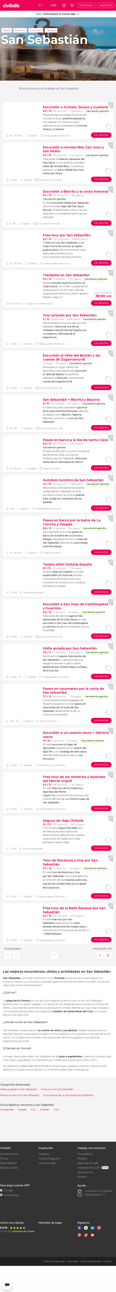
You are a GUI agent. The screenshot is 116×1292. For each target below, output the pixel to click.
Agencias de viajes (87, 1163)
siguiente (99, 955)
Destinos (44, 1154)
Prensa (4, 1158)
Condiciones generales (53, 1261)
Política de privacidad (90, 1261)
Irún (33, 1109)
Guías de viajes (47, 1163)
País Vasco (20, 30)
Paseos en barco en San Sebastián (20, 1095)
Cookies (107, 1261)
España (6, 30)
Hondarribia (7, 1109)
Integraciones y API (88, 1167)
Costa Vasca (36, 30)
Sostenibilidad (8, 1163)
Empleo (82, 1176)
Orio (56, 1109)
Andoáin (45, 1109)
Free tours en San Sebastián (57, 1089)
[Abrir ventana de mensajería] (7, 1285)
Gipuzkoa (51, 30)
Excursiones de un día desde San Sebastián (68, 1095)
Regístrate (106, 5)
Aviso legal (72, 1261)
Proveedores (85, 1154)
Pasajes (22, 1109)
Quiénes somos (9, 1154)
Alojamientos (85, 1172)
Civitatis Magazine (49, 1158)
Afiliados (82, 1158)
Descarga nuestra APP (15, 1185)
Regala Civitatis (9, 1167)
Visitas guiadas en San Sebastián (18, 1089)
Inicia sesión (86, 5)
